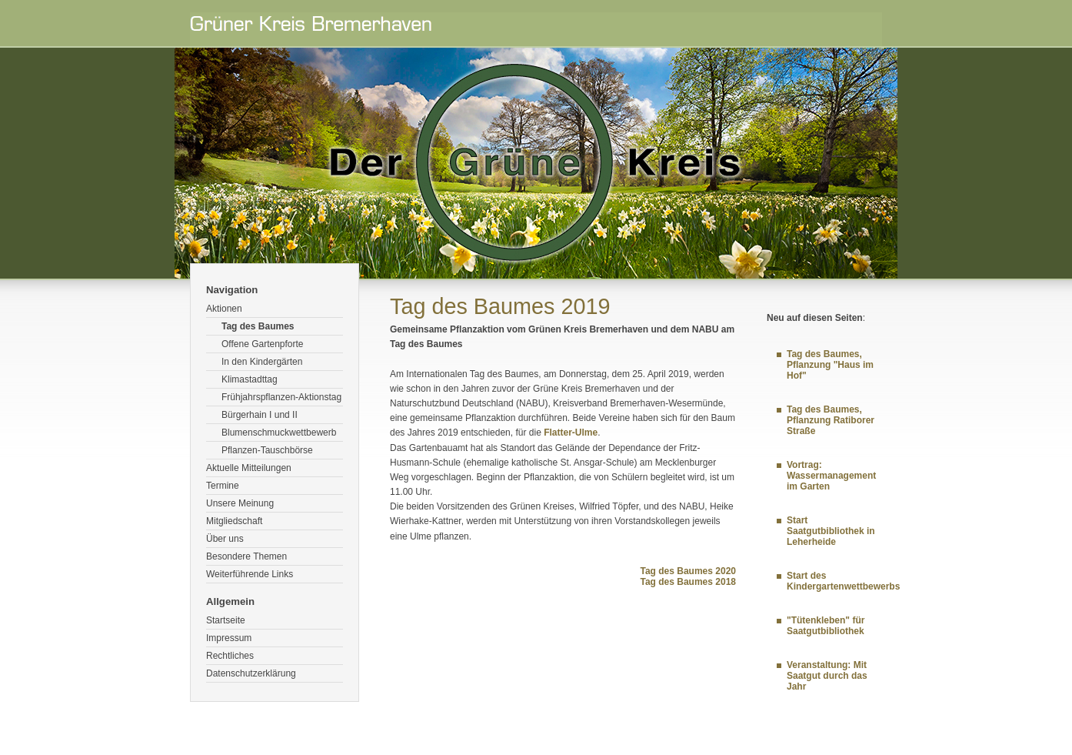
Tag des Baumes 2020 (688, 571)
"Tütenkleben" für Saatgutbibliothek (825, 625)
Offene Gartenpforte (262, 344)
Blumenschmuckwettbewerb (278, 432)
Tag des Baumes (257, 326)
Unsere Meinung (240, 503)
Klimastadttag (249, 379)
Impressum (228, 638)
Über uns (225, 538)
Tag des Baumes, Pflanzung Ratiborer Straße (830, 420)
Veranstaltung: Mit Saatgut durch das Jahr (827, 676)
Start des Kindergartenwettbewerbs (843, 581)
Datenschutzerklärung (251, 673)
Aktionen (224, 308)
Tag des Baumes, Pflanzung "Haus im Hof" (830, 365)
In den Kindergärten (261, 361)
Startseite (225, 620)
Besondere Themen (246, 556)
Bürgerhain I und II (259, 414)
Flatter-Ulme (571, 432)
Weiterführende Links (249, 574)
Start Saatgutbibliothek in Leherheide (831, 531)
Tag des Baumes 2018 (688, 581)
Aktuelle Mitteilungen (248, 468)
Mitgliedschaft (234, 521)
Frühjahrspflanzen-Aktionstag (281, 397)
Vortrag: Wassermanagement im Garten (831, 475)
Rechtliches (230, 655)
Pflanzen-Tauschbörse (267, 450)
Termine (222, 485)
